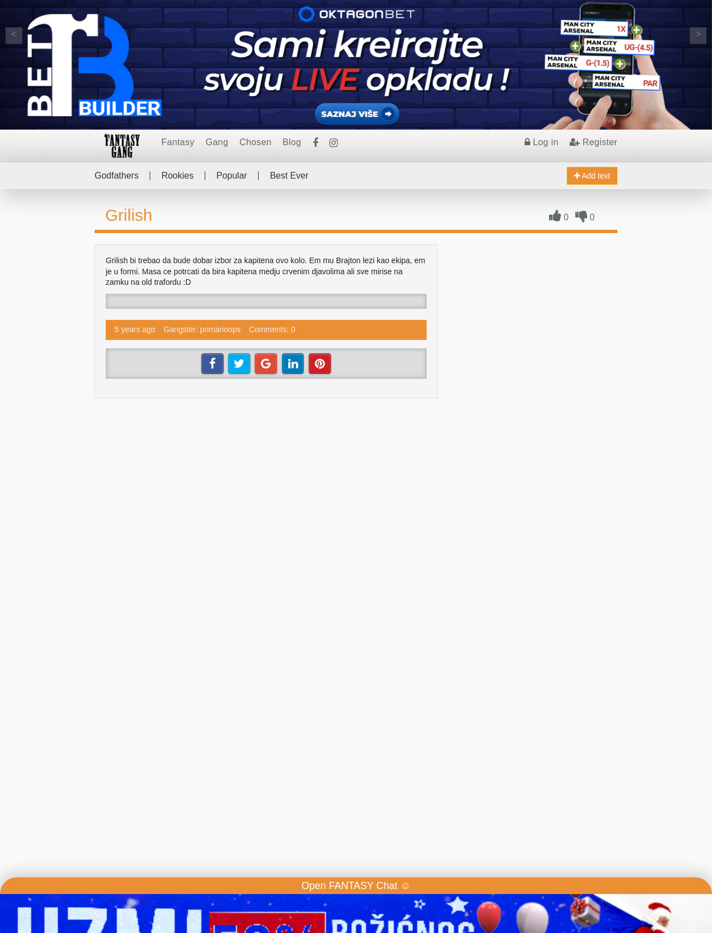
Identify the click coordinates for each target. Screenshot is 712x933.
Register (593, 142)
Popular (231, 175)
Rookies (177, 175)
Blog (292, 142)
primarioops (220, 329)
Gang (217, 142)
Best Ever (289, 175)
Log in (541, 142)
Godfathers (117, 175)
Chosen (255, 142)
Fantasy (178, 142)
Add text (592, 175)
